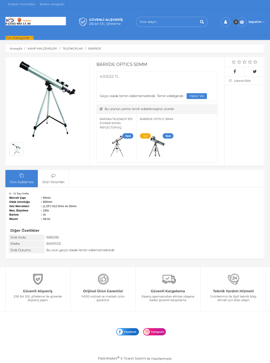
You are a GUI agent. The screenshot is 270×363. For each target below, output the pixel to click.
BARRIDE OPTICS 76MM (156, 119)
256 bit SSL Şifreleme (105, 24)
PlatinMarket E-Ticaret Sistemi (122, 358)
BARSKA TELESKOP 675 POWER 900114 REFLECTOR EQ (116, 123)
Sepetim (256, 22)
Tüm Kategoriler (17, 38)
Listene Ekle (240, 80)
